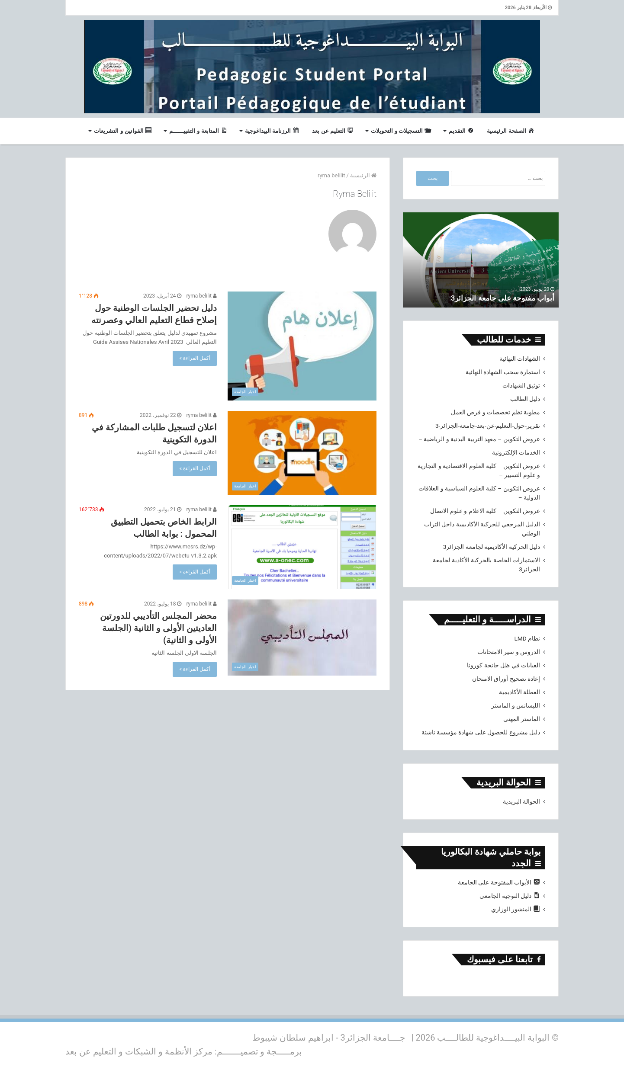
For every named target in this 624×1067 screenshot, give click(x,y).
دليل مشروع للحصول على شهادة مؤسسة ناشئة (480, 732)
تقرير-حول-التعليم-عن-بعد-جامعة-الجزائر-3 (487, 425)
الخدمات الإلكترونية (516, 452)
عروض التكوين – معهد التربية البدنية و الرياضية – (479, 439)
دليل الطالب (525, 398)
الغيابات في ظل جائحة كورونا (503, 665)
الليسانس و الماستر (515, 705)
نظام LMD (527, 638)
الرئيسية (363, 175)
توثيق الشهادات (521, 385)
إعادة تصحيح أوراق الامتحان (506, 678)
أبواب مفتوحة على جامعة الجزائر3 (499, 298)
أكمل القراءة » (194, 355)
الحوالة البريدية (521, 801)
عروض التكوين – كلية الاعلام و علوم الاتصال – (482, 510)
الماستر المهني (521, 718)
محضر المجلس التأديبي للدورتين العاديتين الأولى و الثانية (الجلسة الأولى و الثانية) (158, 625)
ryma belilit (201, 293)
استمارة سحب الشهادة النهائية (503, 371)
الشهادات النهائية (519, 358)
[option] (481, 260)
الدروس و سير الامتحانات (508, 651)
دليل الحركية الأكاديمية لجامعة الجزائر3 (491, 546)
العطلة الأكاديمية (519, 692)
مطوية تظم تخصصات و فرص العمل (495, 412)
